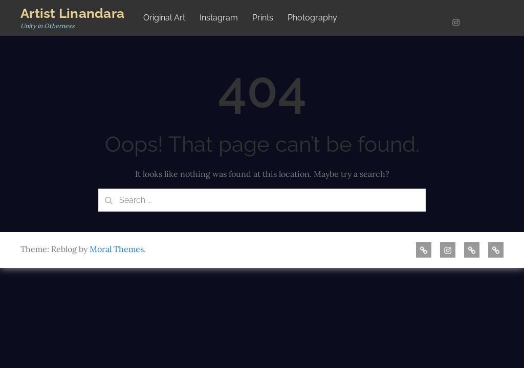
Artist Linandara (72, 13)
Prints (262, 17)
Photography (312, 17)
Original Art (164, 17)
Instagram (219, 17)
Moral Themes (117, 249)
